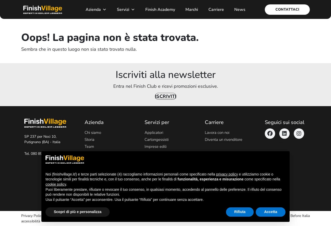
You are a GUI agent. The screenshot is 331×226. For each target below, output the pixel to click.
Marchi (191, 9)
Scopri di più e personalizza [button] (77, 212)
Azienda (96, 9)
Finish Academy (160, 9)
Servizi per (157, 122)
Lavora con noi (217, 132)
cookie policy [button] (56, 184)
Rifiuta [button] (240, 212)
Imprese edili (156, 146)
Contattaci (287, 9)
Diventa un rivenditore (223, 139)
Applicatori (154, 132)
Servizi (126, 9)
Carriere (216, 9)
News (239, 9)
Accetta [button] (270, 212)
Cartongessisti (157, 139)
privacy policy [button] (227, 174)
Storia (89, 139)
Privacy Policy (32, 215)
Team (89, 146)
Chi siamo (93, 132)
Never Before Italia (295, 215)
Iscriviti (165, 96)
